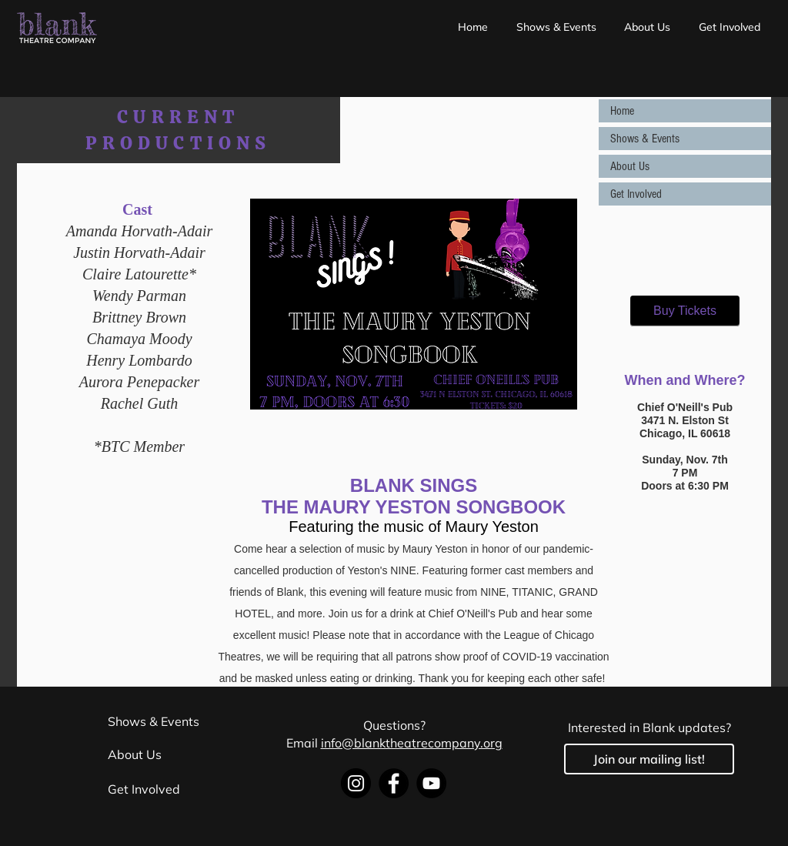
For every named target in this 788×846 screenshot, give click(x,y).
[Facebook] (394, 783)
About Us (629, 166)
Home (622, 111)
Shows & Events (644, 138)
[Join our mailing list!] (649, 759)
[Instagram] (356, 783)
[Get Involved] (187, 789)
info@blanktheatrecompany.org (412, 743)
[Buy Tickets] (685, 311)
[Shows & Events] (187, 721)
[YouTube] (431, 783)
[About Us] (187, 754)
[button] (557, 27)
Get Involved (636, 194)
